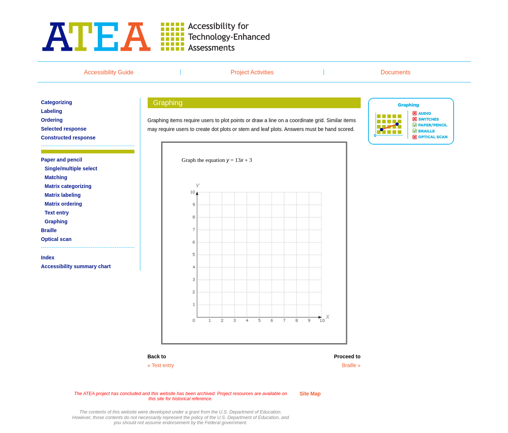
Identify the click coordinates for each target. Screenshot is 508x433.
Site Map (310, 394)
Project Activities (252, 72)
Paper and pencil (61, 160)
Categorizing (56, 102)
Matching (56, 177)
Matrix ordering (63, 204)
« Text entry (161, 365)
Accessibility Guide (109, 72)
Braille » (351, 365)
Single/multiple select (71, 168)
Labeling (51, 111)
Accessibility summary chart (76, 266)
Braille (49, 230)
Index (48, 257)
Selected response (64, 129)
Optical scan (56, 239)
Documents (395, 72)
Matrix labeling (63, 195)
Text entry (57, 213)
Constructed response (68, 138)
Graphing (56, 221)
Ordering (52, 120)
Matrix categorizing (68, 186)
